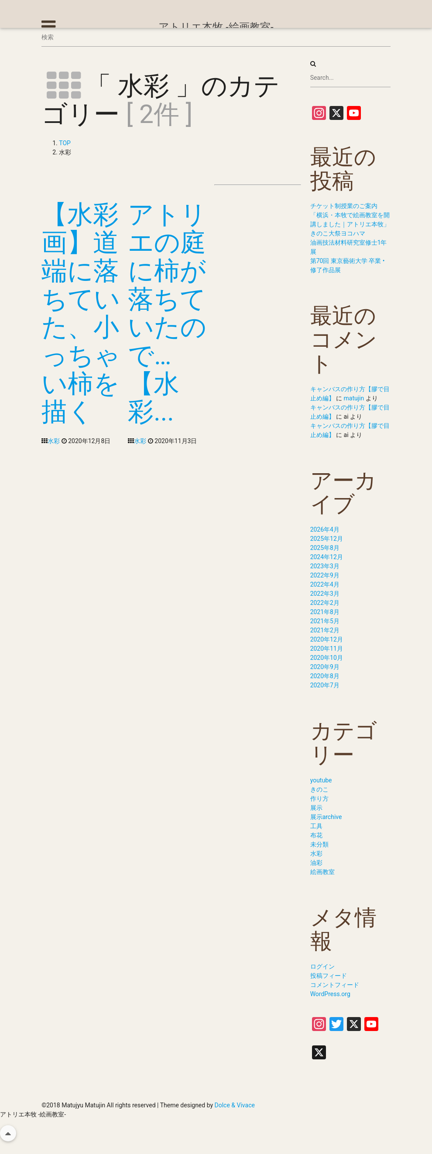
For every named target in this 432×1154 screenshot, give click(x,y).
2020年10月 (326, 657)
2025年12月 (326, 538)
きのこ (319, 789)
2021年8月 (324, 611)
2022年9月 (324, 575)
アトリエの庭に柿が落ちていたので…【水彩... (167, 313)
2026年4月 (324, 529)
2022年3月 (324, 593)
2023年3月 (324, 566)
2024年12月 (326, 556)
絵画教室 (322, 871)
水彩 (54, 440)
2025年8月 (324, 547)
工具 (316, 826)
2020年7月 (324, 685)
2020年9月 (324, 666)
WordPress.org (330, 993)
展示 (316, 807)
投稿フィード (328, 975)
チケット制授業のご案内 (343, 205)
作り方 (319, 798)
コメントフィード (334, 984)
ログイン (322, 966)
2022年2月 (324, 602)
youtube (321, 780)
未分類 (319, 844)
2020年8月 (324, 676)
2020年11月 (326, 648)
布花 (316, 835)
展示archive (326, 816)
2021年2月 (324, 630)
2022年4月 (324, 584)
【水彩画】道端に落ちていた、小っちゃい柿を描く (80, 313)
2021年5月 (324, 621)
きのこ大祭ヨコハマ (337, 233)
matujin (354, 398)
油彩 (316, 862)
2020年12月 (326, 639)
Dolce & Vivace (235, 1105)
